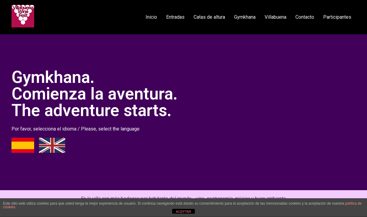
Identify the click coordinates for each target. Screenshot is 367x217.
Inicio (151, 17)
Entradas (175, 17)
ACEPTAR (183, 211)
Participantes (337, 17)
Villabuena (275, 17)
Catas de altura (209, 17)
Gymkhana (245, 17)
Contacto (304, 17)
